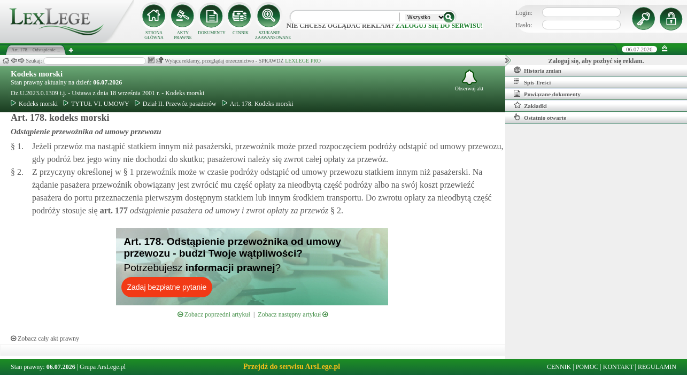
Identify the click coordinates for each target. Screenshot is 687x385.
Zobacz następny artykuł (293, 314)
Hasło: (523, 25)
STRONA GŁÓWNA (154, 35)
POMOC (587, 367)
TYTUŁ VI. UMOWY (96, 103)
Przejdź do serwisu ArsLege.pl (291, 367)
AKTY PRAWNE (182, 35)
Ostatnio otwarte (540, 117)
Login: (523, 13)
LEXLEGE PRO (303, 61)
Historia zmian (537, 70)
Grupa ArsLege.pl (103, 367)
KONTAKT (618, 367)
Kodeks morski (37, 74)
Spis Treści (532, 82)
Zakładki (530, 105)
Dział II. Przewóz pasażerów (176, 103)
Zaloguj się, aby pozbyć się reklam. (596, 61)
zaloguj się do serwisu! (439, 25)
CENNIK (241, 32)
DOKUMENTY (212, 32)
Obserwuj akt (469, 80)
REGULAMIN (657, 367)
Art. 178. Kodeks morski (258, 103)
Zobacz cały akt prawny (45, 338)
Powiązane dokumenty (547, 93)
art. (113, 210)
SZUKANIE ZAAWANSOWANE (269, 35)
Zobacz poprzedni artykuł (213, 314)
